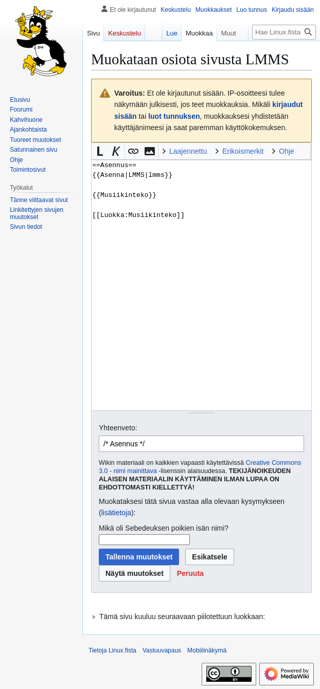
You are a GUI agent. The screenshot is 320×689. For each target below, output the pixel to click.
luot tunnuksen (174, 116)
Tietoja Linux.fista (112, 650)
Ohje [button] (286, 151)
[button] (100, 151)
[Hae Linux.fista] (284, 32)
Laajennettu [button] (188, 151)
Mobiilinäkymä (206, 650)
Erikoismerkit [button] (242, 151)
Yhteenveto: (118, 428)
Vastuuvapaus (162, 650)
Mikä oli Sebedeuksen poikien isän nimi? (163, 528)
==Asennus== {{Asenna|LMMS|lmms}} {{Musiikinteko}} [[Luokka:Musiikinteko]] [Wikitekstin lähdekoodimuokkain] (201, 285)
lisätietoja (116, 513)
